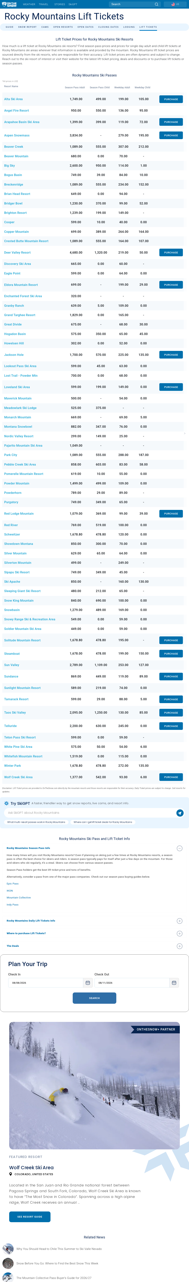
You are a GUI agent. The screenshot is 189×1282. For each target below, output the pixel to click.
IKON (10, 890)
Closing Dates (108, 27)
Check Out (101, 974)
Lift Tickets (148, 27)
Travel (43, 4)
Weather (29, 4)
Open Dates (85, 27)
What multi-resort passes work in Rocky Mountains (36, 822)
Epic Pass (13, 883)
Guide (10, 27)
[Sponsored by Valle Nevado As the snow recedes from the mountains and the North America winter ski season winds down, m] (59, 1249)
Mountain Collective (19, 897)
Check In (14, 974)
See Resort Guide (29, 1216)
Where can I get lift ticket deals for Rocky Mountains (103, 822)
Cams (45, 27)
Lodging (129, 27)
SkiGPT (72, 4)
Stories (59, 4)
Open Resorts (63, 27)
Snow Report (27, 27)
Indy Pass (12, 904)
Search (94, 998)
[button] (91, 848)
